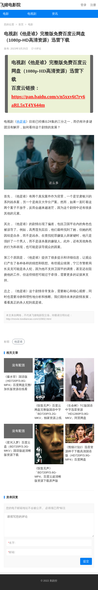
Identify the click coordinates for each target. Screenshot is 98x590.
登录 (83, 4)
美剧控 (53, 580)
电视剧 (31, 13)
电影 (6, 13)
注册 (93, 4)
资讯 (55, 13)
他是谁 (21, 121)
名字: (11, 542)
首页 (21, 24)
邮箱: (11, 552)
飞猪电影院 (10, 5)
